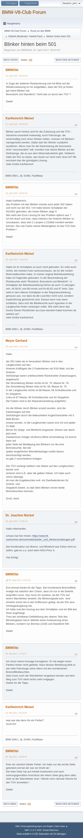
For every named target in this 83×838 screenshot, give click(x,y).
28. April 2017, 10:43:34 (16, 259)
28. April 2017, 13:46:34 (16, 521)
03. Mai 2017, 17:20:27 (16, 654)
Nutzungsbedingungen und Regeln (37, 826)
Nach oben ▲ (61, 826)
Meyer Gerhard (16, 340)
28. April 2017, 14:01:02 (20, 580)
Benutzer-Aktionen (67, 60)
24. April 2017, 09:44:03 (16, 76)
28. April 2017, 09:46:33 (16, 193)
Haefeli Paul (35, 36)
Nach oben (9, 804)
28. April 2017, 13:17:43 (16, 346)
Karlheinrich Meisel (20, 118)
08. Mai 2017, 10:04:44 (16, 757)
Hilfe (17, 826)
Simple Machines (50, 830)
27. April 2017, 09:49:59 (16, 124)
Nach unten (10, 60)
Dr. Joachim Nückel (20, 515)
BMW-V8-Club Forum (24, 12)
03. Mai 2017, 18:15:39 (16, 713)
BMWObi (12, 70)
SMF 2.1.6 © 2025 (33, 830)
